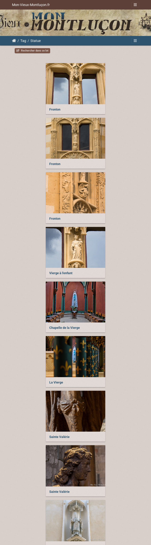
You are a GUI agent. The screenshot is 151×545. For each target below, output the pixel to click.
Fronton (23, 108)
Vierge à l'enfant (93, 162)
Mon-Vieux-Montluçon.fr (31, 5)
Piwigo (106, 517)
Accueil (14, 40)
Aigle (85, 378)
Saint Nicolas (27, 432)
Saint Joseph (91, 324)
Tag (23, 41)
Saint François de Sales (35, 324)
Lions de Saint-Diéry (32, 378)
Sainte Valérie (28, 270)
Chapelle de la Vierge (33, 216)
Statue (35, 41)
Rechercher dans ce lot (32, 50)
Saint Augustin (92, 432)
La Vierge (89, 216)
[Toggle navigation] (135, 4)
